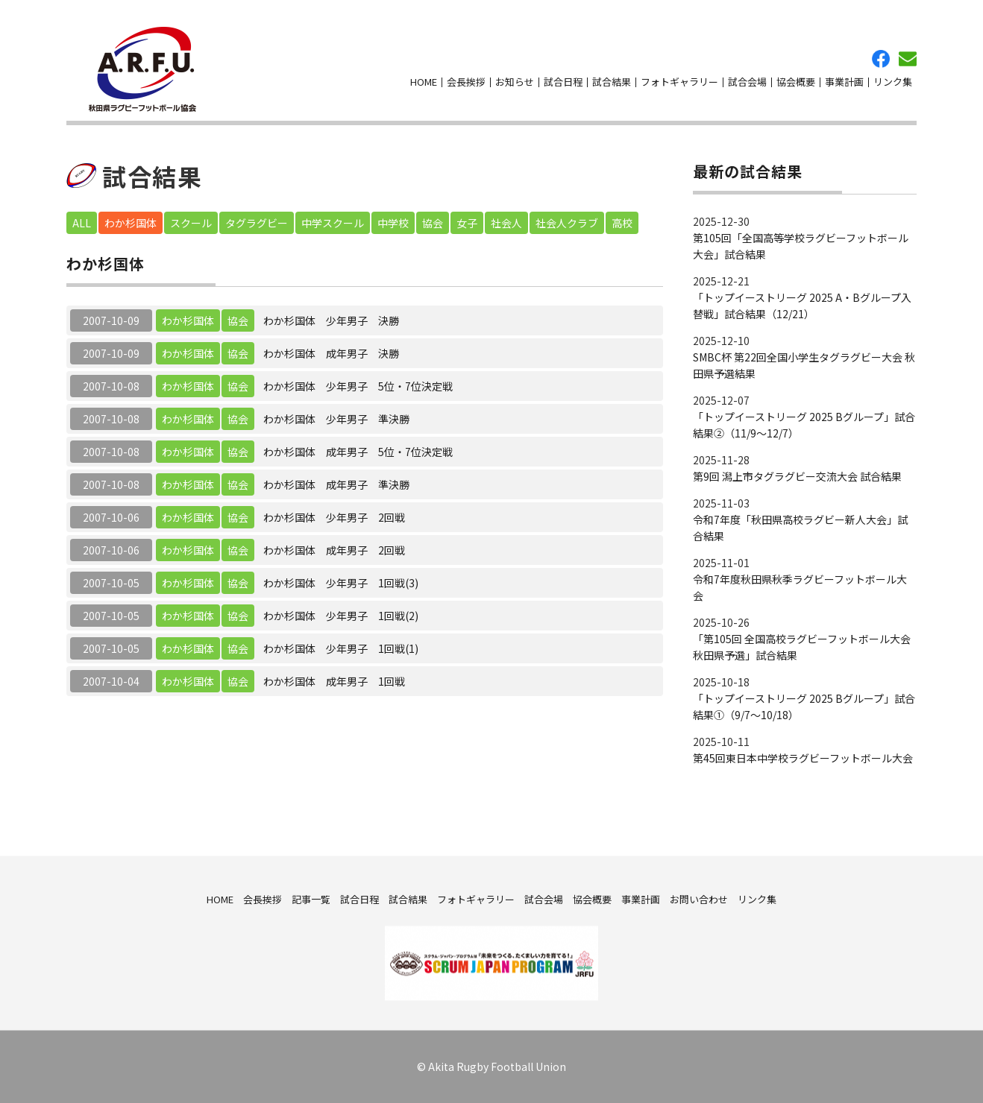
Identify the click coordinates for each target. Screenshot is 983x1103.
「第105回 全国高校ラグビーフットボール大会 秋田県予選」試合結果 (802, 647)
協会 (432, 222)
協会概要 (795, 82)
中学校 (393, 222)
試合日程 (563, 82)
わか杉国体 (130, 222)
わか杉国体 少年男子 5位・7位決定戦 (358, 386)
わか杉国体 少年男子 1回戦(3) (340, 582)
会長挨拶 (466, 82)
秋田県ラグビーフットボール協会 (142, 69)
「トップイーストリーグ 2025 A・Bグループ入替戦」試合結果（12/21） (802, 305)
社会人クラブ (567, 222)
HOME (423, 82)
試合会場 (747, 82)
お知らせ (514, 82)
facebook (881, 59)
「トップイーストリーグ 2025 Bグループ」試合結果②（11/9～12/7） (804, 424)
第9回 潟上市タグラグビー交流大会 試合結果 (797, 476)
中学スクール (332, 222)
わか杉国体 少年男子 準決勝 (336, 418)
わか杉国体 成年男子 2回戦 (334, 550)
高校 (622, 222)
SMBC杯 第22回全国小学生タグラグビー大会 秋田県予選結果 (804, 365)
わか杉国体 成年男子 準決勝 (336, 484)
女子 (466, 222)
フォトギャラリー (679, 82)
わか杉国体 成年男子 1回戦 (334, 681)
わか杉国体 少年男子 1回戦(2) (340, 615)
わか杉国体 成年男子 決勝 (331, 353)
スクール (191, 222)
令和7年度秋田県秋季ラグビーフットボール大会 (800, 587)
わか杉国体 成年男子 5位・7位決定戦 (358, 451)
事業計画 (844, 82)
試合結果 (611, 82)
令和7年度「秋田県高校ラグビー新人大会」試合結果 (800, 527)
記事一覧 (311, 898)
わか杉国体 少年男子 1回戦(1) (340, 648)
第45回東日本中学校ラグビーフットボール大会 (803, 757)
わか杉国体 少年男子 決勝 (331, 320)
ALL (81, 222)
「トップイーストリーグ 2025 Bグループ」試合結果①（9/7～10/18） (804, 706)
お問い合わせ (908, 59)
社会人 (506, 222)
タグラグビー (256, 222)
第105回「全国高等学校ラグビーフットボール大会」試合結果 (800, 246)
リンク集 (892, 82)
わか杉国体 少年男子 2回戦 (334, 517)
